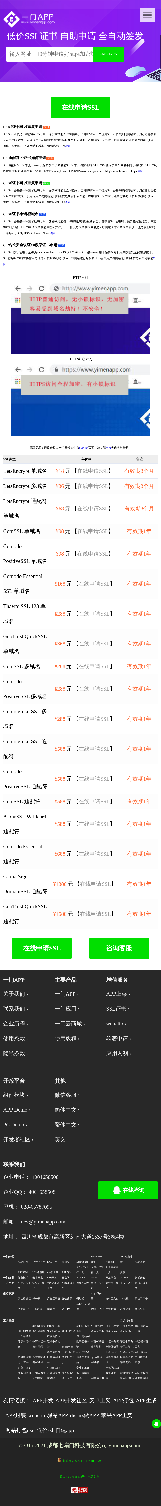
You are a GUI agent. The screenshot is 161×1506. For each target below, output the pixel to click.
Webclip (110, 1261)
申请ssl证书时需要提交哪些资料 (127, 1357)
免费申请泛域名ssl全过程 (24, 1373)
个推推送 (111, 1309)
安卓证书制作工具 (97, 1270)
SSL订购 (84, 447)
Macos (94, 1277)
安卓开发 (37, 1277)
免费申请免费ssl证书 (38, 1360)
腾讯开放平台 (141, 1285)
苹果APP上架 (117, 1415)
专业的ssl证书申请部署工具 (83, 1373)
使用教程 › (67, 1039)
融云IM (66, 1309)
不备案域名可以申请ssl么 (24, 1341)
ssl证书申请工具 (141, 1344)
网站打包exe (20, 1430)
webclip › (116, 1024)
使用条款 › (15, 1039)
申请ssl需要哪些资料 (97, 1344)
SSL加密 (23, 1272)
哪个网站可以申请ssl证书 (54, 1357)
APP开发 (42, 1400)
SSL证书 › (118, 1009)
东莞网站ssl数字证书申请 (112, 1373)
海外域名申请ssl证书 (68, 1375)
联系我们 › (15, 1009)
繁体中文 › (67, 1125)
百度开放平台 (126, 1285)
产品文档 (93, 1476)
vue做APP (52, 1272)
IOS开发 (52, 1277)
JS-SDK (124, 1277)
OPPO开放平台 (38, 1285)
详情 (67, 146)
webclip (36, 1415)
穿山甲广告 (141, 1298)
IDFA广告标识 (83, 1306)
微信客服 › (67, 1095)
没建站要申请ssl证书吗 (127, 1375)
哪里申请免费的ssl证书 (127, 1344)
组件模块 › (15, 1095)
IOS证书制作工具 (82, 1270)
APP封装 (15, 1415)
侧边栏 (80, 1298)
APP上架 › (118, 994)
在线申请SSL (80, 107)
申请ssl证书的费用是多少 (68, 1357)
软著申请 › (118, 1039)
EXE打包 (52, 1261)
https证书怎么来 (83, 1328)
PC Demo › (15, 1125)
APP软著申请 (126, 1259)
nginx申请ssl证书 (96, 1360)
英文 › (62, 1140)
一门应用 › (67, 1009)
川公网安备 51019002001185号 (82, 1461)
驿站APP (57, 1415)
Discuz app (82, 1261)
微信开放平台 (97, 1285)
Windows (81, 1277)
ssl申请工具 (97, 1378)
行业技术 (23, 1277)
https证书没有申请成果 (39, 1328)
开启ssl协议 (68, 1331)
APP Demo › (16, 1110)
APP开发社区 (71, 1400)
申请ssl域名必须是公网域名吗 (54, 1373)
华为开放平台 (24, 1285)
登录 (108, 447)
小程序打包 (38, 1261)
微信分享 (67, 1298)
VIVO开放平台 (53, 1285)
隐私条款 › (15, 1053)
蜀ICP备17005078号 (72, 1476)
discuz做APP (84, 1415)
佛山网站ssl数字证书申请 (83, 1341)
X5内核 (124, 1298)
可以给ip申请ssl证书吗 (97, 1328)
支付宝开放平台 (112, 1285)
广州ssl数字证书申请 (39, 1375)
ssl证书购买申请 (141, 1328)
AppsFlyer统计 (97, 1296)
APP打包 (23, 1261)
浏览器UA (23, 1309)
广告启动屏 (53, 1298)
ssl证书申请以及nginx (112, 1328)
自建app (64, 1430)
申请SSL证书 (108, 54)
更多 (122, 1272)
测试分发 (140, 1277)
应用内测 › (118, 1053)
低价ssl (45, 1430)
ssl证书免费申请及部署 (112, 1344)
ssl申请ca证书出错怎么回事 (141, 1357)
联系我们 (14, 1164)
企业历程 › (15, 1024)
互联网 (66, 1277)
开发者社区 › (18, 1140)
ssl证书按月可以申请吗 (141, 1375)
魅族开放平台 (82, 1285)
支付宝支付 (112, 1298)
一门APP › (66, 994)
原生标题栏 (24, 1298)
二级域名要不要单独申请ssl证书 (126, 1325)
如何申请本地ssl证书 (24, 1360)
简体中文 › (67, 1110)
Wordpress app (97, 1259)
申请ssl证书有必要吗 (39, 1344)
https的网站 (24, 1331)
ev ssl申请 (67, 1346)
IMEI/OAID (97, 1309)
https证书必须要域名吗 (53, 1328)
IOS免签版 (38, 1272)
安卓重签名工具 (112, 1270)
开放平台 (111, 1277)
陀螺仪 (51, 1309)
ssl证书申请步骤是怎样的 (83, 1357)
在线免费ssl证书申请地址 (54, 1341)
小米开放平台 (68, 1285)
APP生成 (146, 1400)
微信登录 (140, 1309)
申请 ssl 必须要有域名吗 (112, 1357)
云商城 (66, 1261)
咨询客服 (119, 948)
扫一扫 (36, 1298)
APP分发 (67, 1272)
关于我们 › (15, 994)
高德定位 (125, 1309)
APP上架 (140, 1261)
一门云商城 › (70, 1024)
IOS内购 (37, 1309)
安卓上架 (100, 1400)
